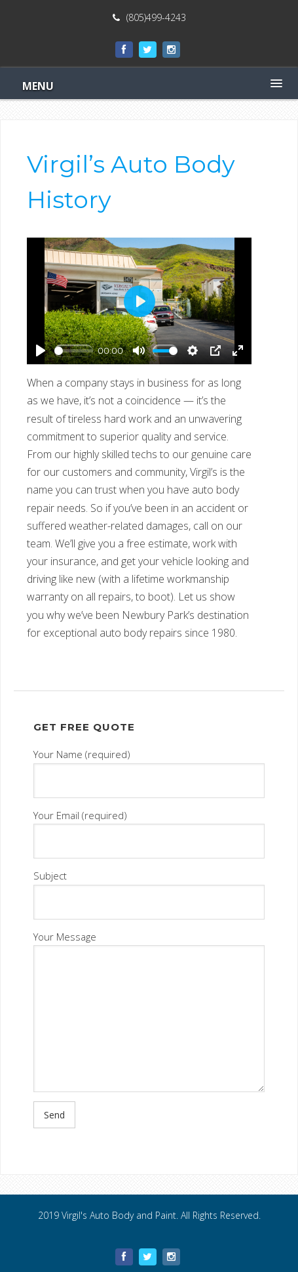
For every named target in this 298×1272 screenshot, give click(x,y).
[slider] (73, 351)
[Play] (40, 350)
